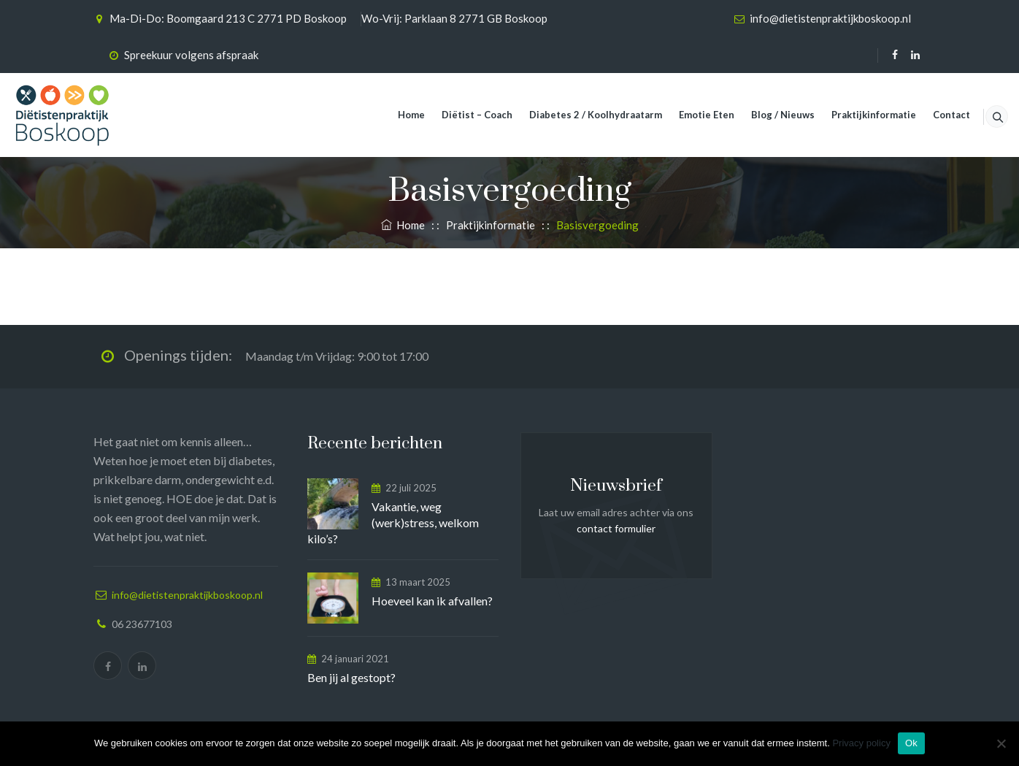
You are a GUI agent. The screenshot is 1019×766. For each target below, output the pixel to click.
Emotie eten (688, 114)
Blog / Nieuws (764, 114)
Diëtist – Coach (458, 114)
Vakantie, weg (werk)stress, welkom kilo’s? (393, 522)
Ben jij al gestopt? (351, 677)
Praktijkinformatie (855, 114)
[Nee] (1000, 743)
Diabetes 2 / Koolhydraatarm (577, 114)
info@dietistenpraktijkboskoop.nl (830, 18)
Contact (933, 114)
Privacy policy (861, 743)
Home (393, 114)
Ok (911, 743)
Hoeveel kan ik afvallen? (432, 601)
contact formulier (616, 528)
